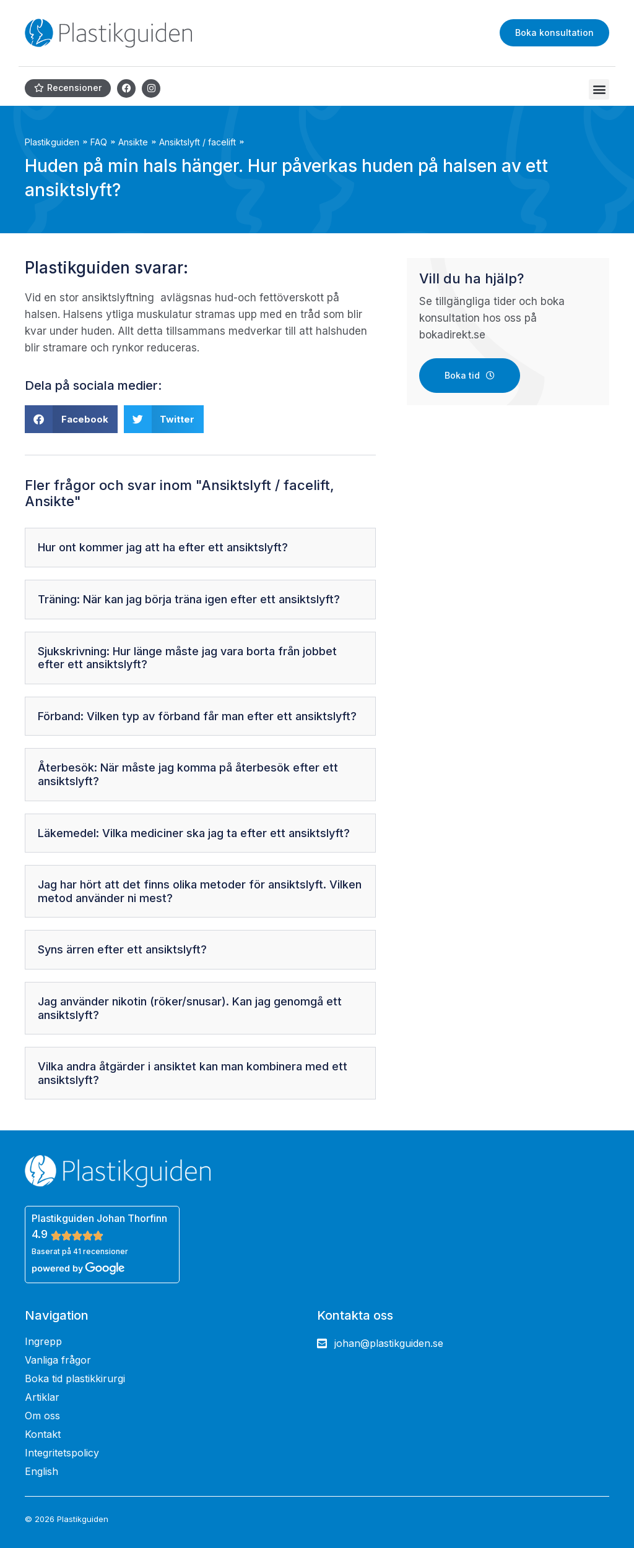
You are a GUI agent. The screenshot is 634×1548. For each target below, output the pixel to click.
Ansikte (133, 142)
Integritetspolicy (62, 1453)
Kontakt (43, 1434)
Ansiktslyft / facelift (197, 142)
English (41, 1471)
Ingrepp (43, 1341)
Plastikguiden (52, 142)
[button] (599, 89)
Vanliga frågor (58, 1360)
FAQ (98, 142)
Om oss (42, 1415)
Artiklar (42, 1397)
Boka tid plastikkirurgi (75, 1378)
